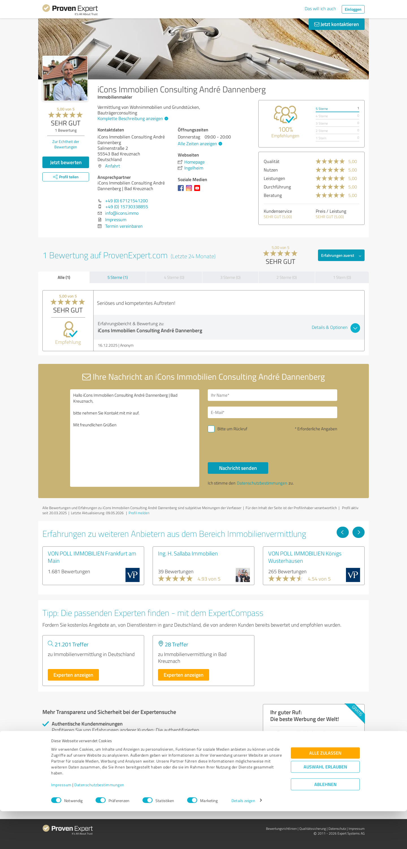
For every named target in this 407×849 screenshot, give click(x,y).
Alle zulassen (325, 790)
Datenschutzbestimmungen (99, 822)
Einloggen (353, 9)
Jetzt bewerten (66, 162)
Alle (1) (64, 277)
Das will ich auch (320, 8)
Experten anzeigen (73, 674)
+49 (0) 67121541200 (126, 200)
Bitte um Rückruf (232, 429)
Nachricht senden (238, 468)
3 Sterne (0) (230, 277)
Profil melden (139, 512)
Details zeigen (243, 838)
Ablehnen (325, 822)
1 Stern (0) (342, 277)
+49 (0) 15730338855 (126, 206)
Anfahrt (112, 166)
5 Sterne (322, 108)
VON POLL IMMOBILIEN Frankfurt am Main (92, 556)
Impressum (61, 822)
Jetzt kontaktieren (336, 24)
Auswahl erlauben (325, 804)
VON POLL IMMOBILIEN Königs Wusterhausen (304, 556)
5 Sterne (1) (117, 277)
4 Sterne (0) (174, 277)
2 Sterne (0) (286, 277)
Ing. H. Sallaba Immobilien (188, 553)
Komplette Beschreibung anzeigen (132, 118)
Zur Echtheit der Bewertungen (65, 144)
